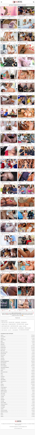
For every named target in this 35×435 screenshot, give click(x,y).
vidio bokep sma (23, 322)
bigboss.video (20, 428)
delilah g (20, 326)
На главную (3, 423)
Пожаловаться (20, 423)
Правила (33, 423)
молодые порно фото (12, 324)
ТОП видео (20, 314)
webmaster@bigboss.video (23, 426)
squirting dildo (17, 322)
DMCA (16, 424)
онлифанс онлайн (4, 324)
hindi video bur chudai (20, 324)
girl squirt (26, 324)
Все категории (8, 423)
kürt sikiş (24, 326)
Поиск (15, 423)
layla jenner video (11, 322)
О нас (17, 423)
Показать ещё (17, 317)
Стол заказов (29, 423)
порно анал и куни (4, 322)
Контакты (25, 423)
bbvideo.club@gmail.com (15, 426)
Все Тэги (11, 423)
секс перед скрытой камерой (24, 329)
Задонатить (19, 424)
